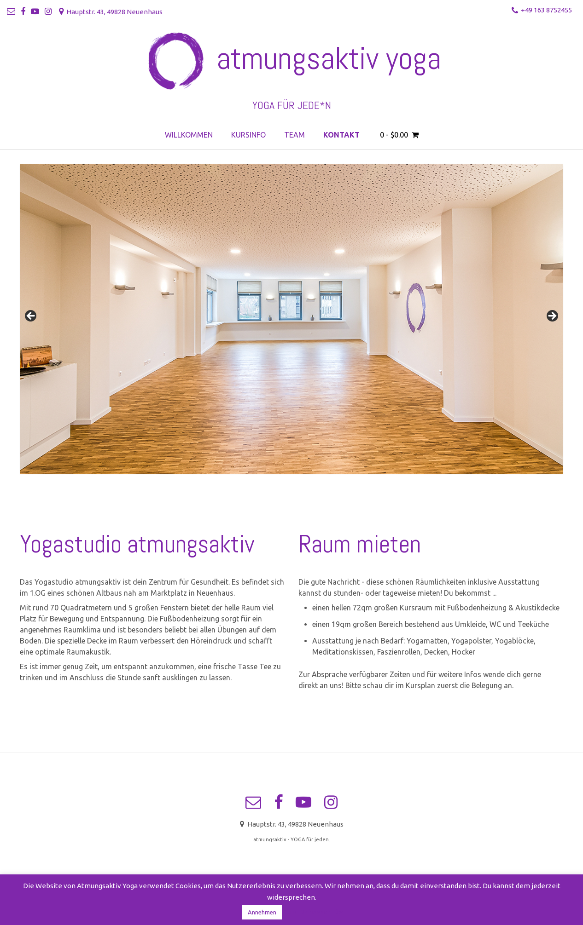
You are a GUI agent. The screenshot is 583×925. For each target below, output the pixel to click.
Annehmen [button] (262, 912)
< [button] (31, 316)
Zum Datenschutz (313, 912)
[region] (291, 319)
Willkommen (189, 135)
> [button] (552, 316)
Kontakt (341, 135)
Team (294, 135)
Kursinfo (248, 135)
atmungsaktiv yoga (328, 58)
